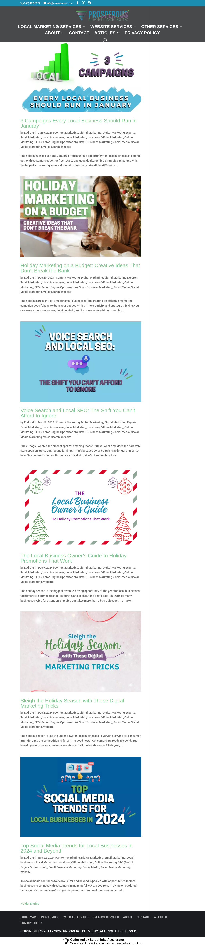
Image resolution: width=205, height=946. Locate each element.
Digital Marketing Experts (119, 132)
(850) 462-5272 (31, 3)
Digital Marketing (90, 132)
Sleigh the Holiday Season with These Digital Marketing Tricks (72, 703)
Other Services (159, 27)
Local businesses (53, 137)
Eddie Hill (30, 132)
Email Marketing (30, 137)
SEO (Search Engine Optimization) (56, 142)
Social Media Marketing (115, 867)
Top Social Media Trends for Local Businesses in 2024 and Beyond (76, 848)
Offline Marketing (112, 137)
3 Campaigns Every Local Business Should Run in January (78, 123)
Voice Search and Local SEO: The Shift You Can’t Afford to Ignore (77, 413)
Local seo (93, 137)
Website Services (111, 27)
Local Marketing (76, 137)
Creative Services (106, 916)
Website (66, 146)
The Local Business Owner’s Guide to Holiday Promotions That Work (73, 558)
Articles (105, 33)
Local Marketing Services (49, 27)
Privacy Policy (142, 33)
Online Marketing (106, 862)
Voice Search (51, 146)
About (52, 33)
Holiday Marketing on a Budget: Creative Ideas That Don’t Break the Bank (80, 268)
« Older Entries (29, 903)
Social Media (121, 142)
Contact (79, 33)
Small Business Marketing (95, 142)
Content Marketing (66, 132)
